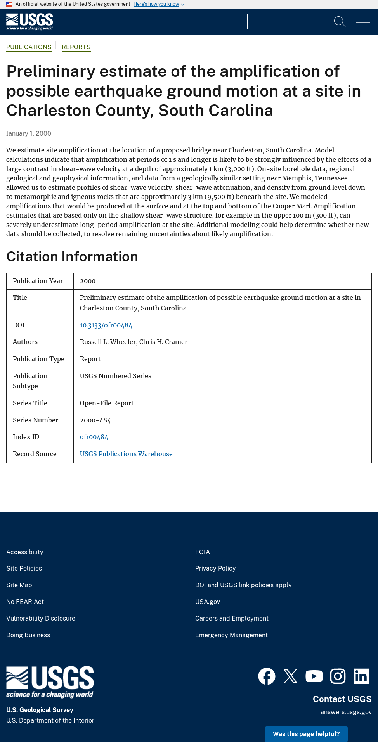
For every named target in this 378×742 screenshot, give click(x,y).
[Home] (29, 28)
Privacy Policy (215, 568)
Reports (76, 47)
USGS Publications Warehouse (126, 454)
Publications (29, 47)
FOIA (202, 552)
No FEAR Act (25, 601)
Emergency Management (231, 635)
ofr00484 (94, 437)
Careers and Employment (232, 618)
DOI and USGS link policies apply (243, 585)
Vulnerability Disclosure (40, 618)
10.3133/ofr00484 (106, 325)
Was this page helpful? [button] (306, 734)
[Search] (340, 21)
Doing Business (28, 635)
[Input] (297, 21)
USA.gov (207, 601)
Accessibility (24, 552)
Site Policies (24, 568)
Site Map (19, 585)
